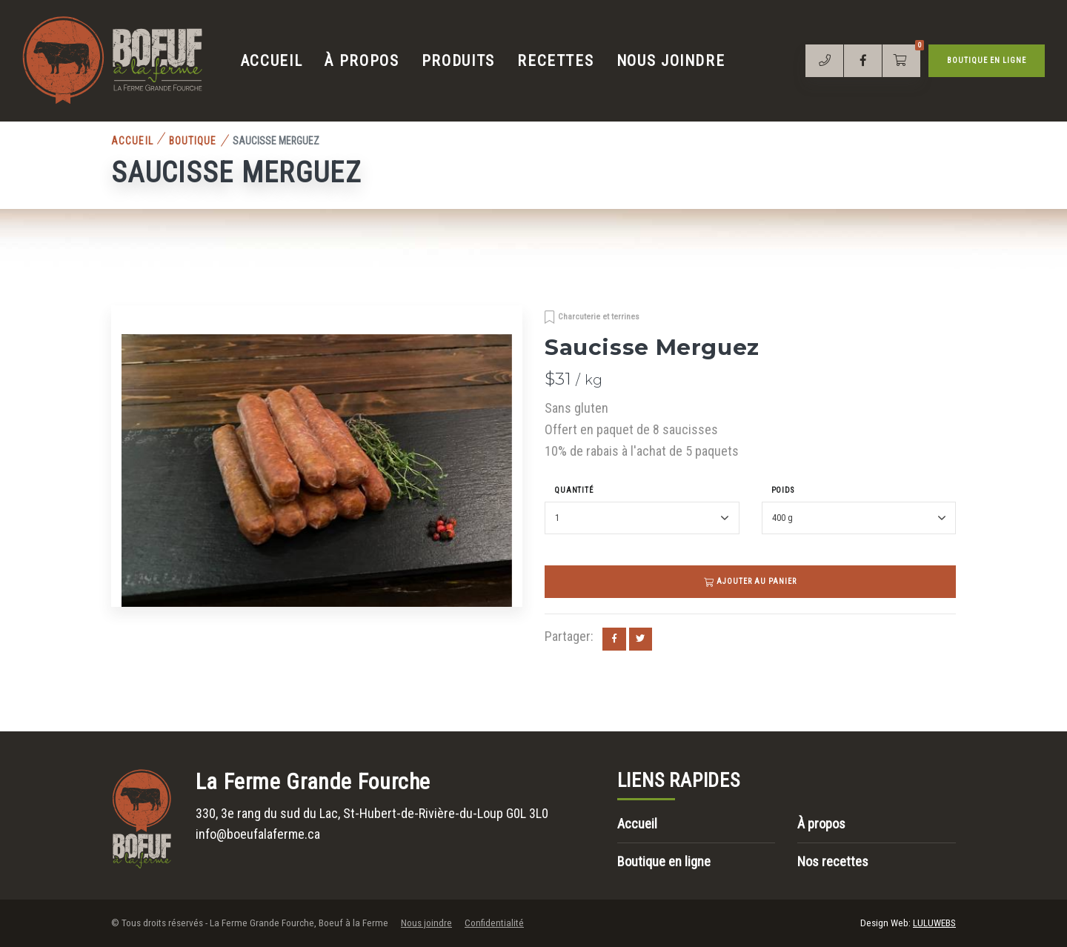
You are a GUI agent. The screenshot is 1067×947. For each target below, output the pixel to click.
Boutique (193, 141)
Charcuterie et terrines (598, 316)
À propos (362, 61)
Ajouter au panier (750, 581)
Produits (458, 61)
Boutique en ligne (987, 60)
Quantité (574, 490)
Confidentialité (494, 922)
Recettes (555, 61)
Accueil (272, 61)
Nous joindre (670, 61)
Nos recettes (832, 861)
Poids (782, 490)
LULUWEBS (934, 922)
